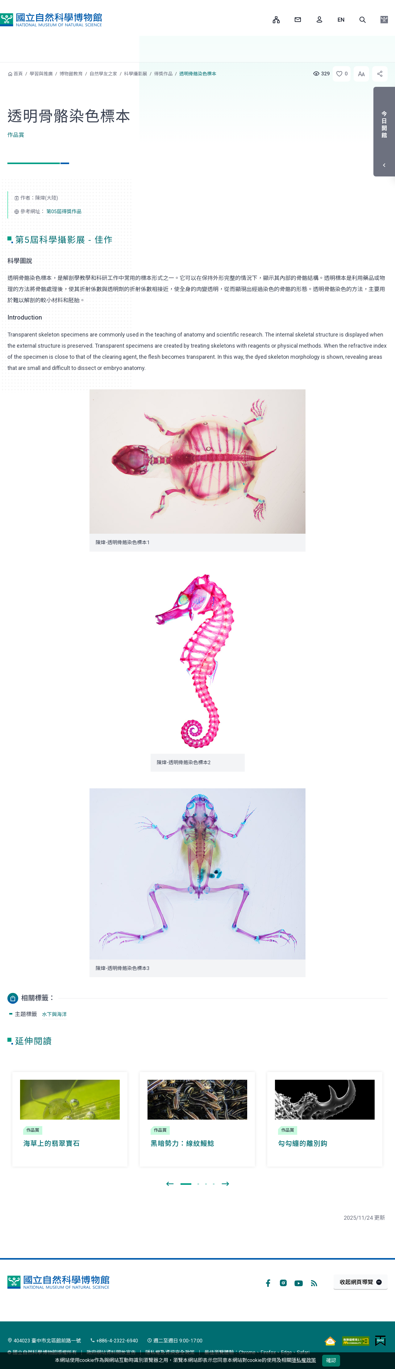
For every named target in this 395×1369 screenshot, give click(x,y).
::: (263, 19)
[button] (362, 20)
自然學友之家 (103, 74)
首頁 (18, 74)
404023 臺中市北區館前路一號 (44, 1341)
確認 (331, 1360)
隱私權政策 (303, 1360)
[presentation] (169, 1184)
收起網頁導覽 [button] (356, 1282)
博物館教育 (71, 74)
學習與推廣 (41, 74)
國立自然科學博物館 (51, 19)
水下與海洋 (54, 1014)
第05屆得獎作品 (63, 211)
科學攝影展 (135, 74)
